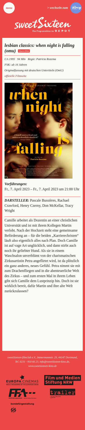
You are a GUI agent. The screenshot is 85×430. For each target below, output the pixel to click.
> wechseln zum (57, 7)
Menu (9, 7)
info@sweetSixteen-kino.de (54, 361)
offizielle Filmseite (15, 76)
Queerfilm (24, 51)
